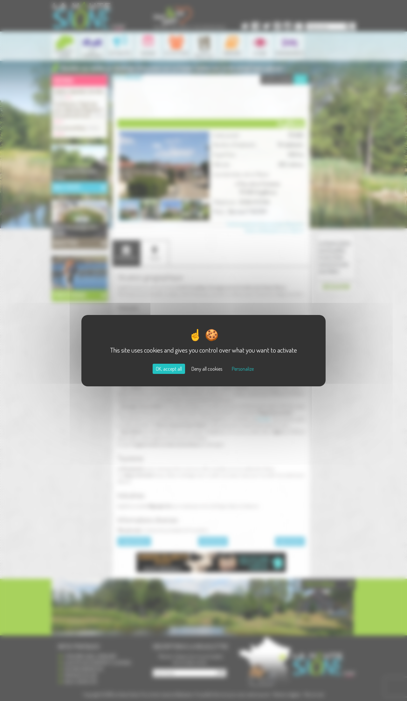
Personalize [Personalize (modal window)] (243, 369)
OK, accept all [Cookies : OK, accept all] (169, 369)
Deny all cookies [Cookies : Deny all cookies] (206, 369)
